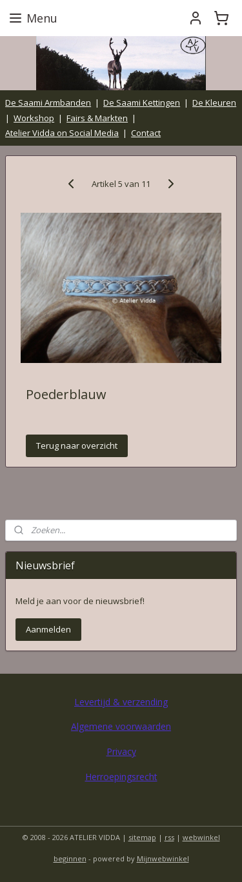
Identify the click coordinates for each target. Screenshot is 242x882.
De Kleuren (214, 102)
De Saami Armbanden (48, 102)
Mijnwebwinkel (163, 858)
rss (169, 837)
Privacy (121, 751)
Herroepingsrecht (121, 776)
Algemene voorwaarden (121, 726)
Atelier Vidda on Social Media (62, 133)
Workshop (34, 118)
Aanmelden (48, 629)
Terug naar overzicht (76, 446)
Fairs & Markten (97, 118)
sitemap (142, 837)
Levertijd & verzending (121, 702)
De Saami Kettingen (141, 102)
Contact (146, 133)
